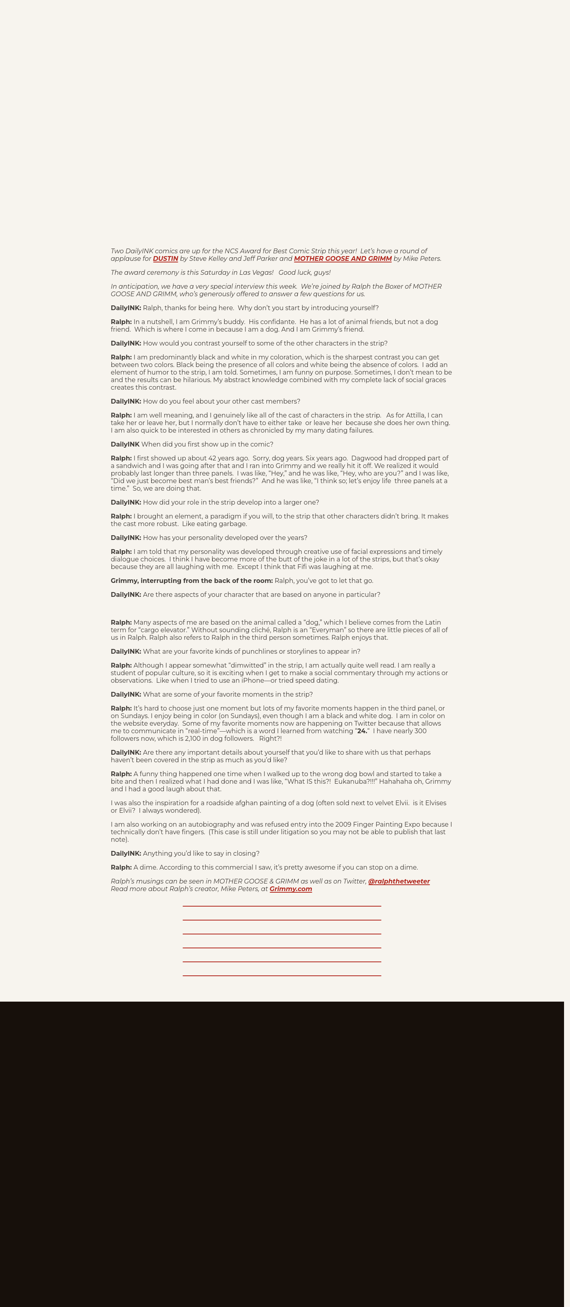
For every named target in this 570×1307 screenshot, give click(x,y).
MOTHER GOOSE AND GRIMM (343, 258)
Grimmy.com (291, 889)
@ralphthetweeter (399, 881)
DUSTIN (166, 258)
